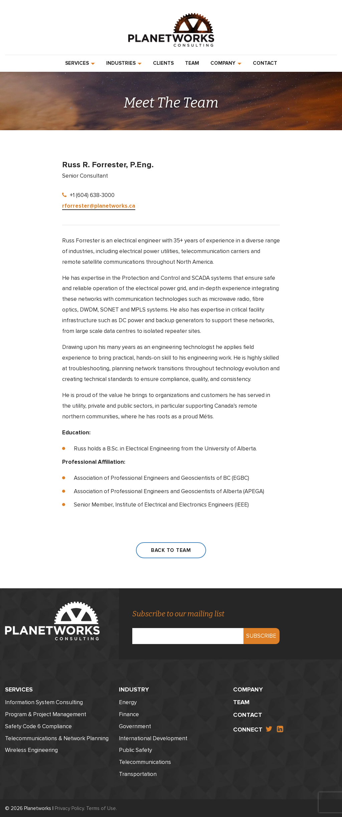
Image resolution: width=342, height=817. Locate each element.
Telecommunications (145, 760)
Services (80, 63)
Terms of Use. (101, 807)
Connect (248, 728)
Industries (124, 63)
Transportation (138, 772)
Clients (163, 63)
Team (192, 63)
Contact (265, 63)
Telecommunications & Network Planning (57, 737)
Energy (128, 700)
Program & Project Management (45, 713)
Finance (129, 713)
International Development (153, 737)
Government (135, 725)
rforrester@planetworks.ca (98, 205)
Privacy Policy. (70, 807)
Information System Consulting (44, 700)
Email (187, 630)
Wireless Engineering (31, 748)
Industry (134, 688)
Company (225, 63)
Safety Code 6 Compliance (38, 725)
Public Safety (135, 748)
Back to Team (171, 550)
